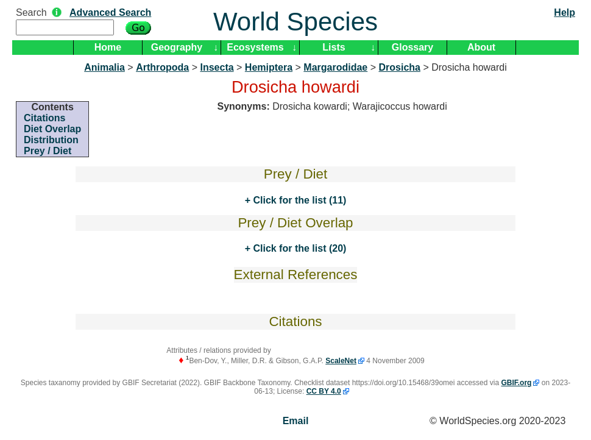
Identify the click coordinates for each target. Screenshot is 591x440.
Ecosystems (255, 47)
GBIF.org (516, 382)
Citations (44, 118)
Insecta (216, 67)
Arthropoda (162, 67)
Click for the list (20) (298, 248)
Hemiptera (268, 67)
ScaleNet (340, 361)
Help (564, 12)
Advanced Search (110, 12)
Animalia (104, 67)
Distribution (51, 140)
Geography (176, 47)
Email (296, 421)
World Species (295, 21)
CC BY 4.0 (323, 391)
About (481, 47)
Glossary (412, 47)
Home (107, 47)
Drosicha (399, 67)
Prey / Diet (47, 151)
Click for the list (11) (298, 200)
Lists (333, 47)
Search (31, 12)
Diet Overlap (52, 129)
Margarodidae (335, 67)
